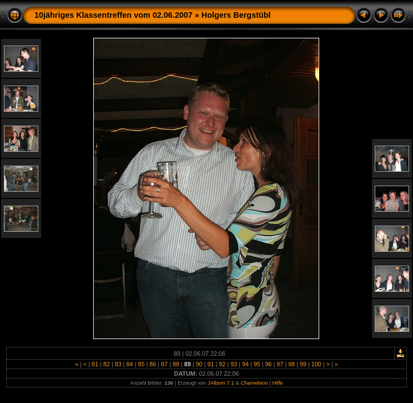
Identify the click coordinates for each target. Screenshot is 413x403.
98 (291, 364)
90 (199, 364)
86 (153, 364)
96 (269, 364)
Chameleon (254, 383)
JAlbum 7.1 (221, 383)
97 (280, 364)
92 (222, 364)
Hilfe (278, 383)
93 (234, 364)
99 (303, 364)
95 (257, 364)
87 (164, 364)
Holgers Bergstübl (236, 15)
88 (176, 364)
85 (141, 364)
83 (118, 364)
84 (130, 364)
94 (245, 364)
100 (316, 364)
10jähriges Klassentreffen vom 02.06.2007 (113, 15)
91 (210, 364)
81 (95, 364)
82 (107, 364)
